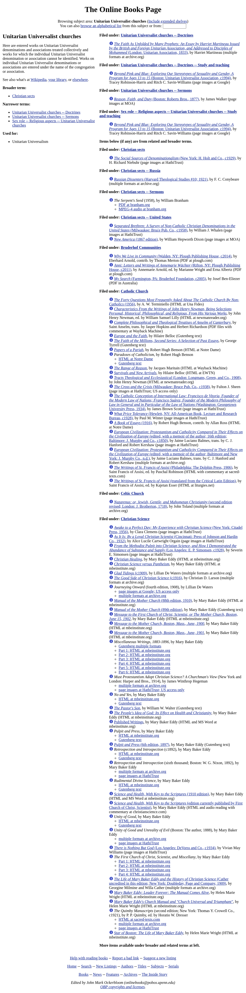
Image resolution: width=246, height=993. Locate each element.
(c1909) (130, 573)
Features (112, 974)
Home (72, 966)
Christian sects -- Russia (140, 171)
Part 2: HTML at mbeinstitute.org (144, 655)
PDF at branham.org (134, 205)
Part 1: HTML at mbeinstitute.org (144, 650)
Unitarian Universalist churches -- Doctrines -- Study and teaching (175, 65)
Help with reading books (89, 958)
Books (83, 974)
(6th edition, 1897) (141, 745)
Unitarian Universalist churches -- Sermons (45, 117)
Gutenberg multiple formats (140, 646)
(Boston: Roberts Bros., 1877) (156, 99)
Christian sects (23, 96)
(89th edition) (148, 610)
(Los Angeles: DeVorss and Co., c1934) (164, 848)
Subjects (157, 966)
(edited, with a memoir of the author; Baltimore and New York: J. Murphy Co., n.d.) (176, 454)
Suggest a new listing (159, 958)
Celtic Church (132, 493)
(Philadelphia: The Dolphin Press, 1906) (173, 467)
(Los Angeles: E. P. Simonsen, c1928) (173, 548)
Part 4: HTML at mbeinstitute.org (144, 663)
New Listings (106, 966)
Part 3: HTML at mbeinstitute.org (144, 659)
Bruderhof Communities (141, 247)
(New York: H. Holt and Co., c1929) (175, 158)
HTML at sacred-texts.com (139, 919)
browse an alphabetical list (100, 26)
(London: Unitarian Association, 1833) (174, 48)
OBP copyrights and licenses (122, 987)
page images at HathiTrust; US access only (151, 690)
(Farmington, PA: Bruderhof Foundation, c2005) (160, 279)
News (97, 974)
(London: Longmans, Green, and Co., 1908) (177, 378)
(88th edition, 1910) (153, 600)
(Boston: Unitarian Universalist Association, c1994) (171, 76)
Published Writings (128, 722)
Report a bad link (125, 958)
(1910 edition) (161, 794)
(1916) (133, 423)
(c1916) (148, 578)
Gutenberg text (130, 363)
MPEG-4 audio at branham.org (142, 209)
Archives (130, 974)
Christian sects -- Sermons (142, 192)
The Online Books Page (123, 9)
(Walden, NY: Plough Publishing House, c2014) (172, 256)
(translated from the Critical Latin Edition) (175, 481)
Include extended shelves (167, 21)
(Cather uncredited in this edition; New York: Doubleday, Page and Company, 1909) (168, 881)
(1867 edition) (136, 239)
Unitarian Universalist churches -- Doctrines (46, 112)
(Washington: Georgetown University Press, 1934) (174, 402)
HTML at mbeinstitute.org (139, 699)
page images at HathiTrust (139, 776)
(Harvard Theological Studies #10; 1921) (161, 179)
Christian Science (135, 519)
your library (57, 80)
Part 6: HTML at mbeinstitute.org (144, 672)
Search (86, 966)
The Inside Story (154, 974)
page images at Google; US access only (149, 591)
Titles (142, 966)
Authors (127, 966)
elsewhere (80, 80)
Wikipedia (38, 80)
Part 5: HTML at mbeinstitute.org (144, 668)
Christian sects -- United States (146, 217)
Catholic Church (134, 291)
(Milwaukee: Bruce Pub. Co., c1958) (172, 228)
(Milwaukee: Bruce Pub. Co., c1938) (162, 387)
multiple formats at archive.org (142, 596)
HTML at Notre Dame (136, 359)
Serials (173, 966)
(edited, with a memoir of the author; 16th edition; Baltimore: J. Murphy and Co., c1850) (176, 436)
